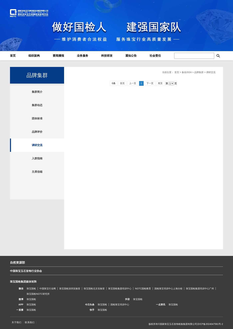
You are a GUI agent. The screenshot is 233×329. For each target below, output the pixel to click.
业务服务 (82, 55)
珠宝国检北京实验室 (94, 288)
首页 (13, 55)
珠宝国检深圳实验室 (69, 288)
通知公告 (131, 55)
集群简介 (37, 91)
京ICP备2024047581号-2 (210, 324)
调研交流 (37, 145)
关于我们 (16, 322)
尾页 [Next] (160, 83)
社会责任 (155, 55)
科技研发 (107, 55)
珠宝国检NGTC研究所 (38, 294)
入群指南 (37, 158)
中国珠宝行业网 (47, 288)
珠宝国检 (31, 288)
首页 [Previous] (122, 83)
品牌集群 (199, 72)
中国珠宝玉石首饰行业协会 (26, 271)
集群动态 (37, 105)
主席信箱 (37, 171)
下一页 (149, 83)
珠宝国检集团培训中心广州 (200, 288)
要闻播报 (58, 55)
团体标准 (37, 118)
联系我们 (29, 322)
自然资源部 (17, 262)
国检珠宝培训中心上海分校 (168, 288)
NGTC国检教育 (143, 288)
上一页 (132, 83)
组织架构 (34, 55)
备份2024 (187, 72)
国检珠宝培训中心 (120, 304)
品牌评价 (37, 131)
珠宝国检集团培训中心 (119, 288)
